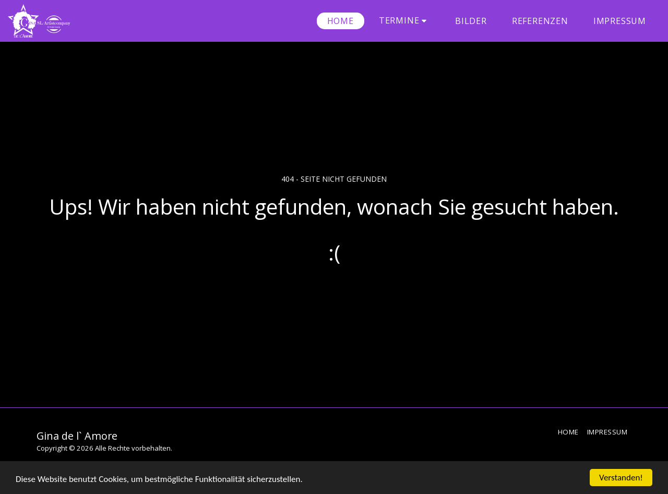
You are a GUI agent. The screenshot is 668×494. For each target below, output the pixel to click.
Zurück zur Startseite (334, 295)
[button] (404, 20)
